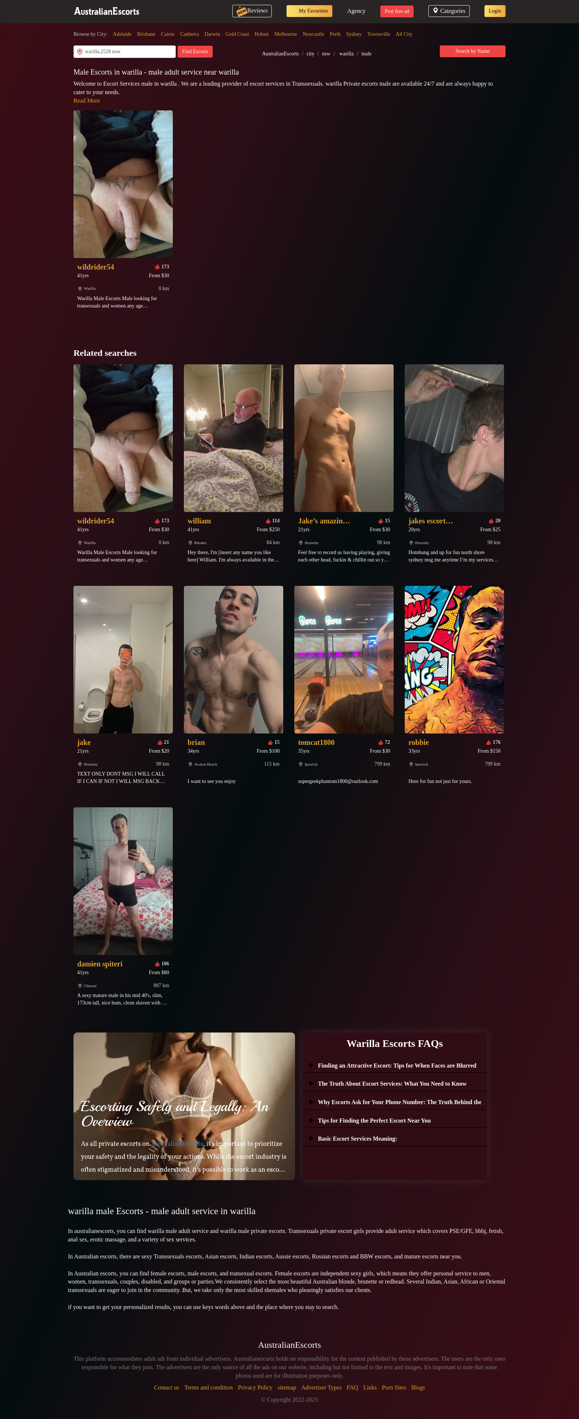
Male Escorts (93, 72)
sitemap (287, 1387)
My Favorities (309, 11)
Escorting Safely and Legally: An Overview (174, 1113)
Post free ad (397, 11)
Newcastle (313, 34)
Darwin (212, 34)
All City (404, 34)
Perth (335, 34)
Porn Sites (394, 1387)
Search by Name (473, 51)
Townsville (378, 34)
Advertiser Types (321, 1387)
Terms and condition (208, 1387)
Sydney (354, 34)
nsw (326, 53)
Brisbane (146, 34)
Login (495, 11)
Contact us (166, 1387)
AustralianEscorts (280, 53)
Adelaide (122, 34)
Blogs (418, 1387)
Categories (448, 11)
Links (370, 1387)
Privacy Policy (255, 1387)
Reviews (252, 10)
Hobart (261, 34)
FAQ (352, 1387)
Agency (356, 11)
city (310, 53)
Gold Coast (237, 34)
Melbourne (285, 34)
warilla (346, 53)
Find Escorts (195, 51)
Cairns (168, 34)
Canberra (189, 34)
